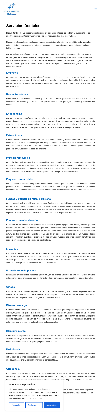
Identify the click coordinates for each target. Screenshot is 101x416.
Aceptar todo (51, 405)
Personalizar (16, 405)
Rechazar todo (34, 405)
